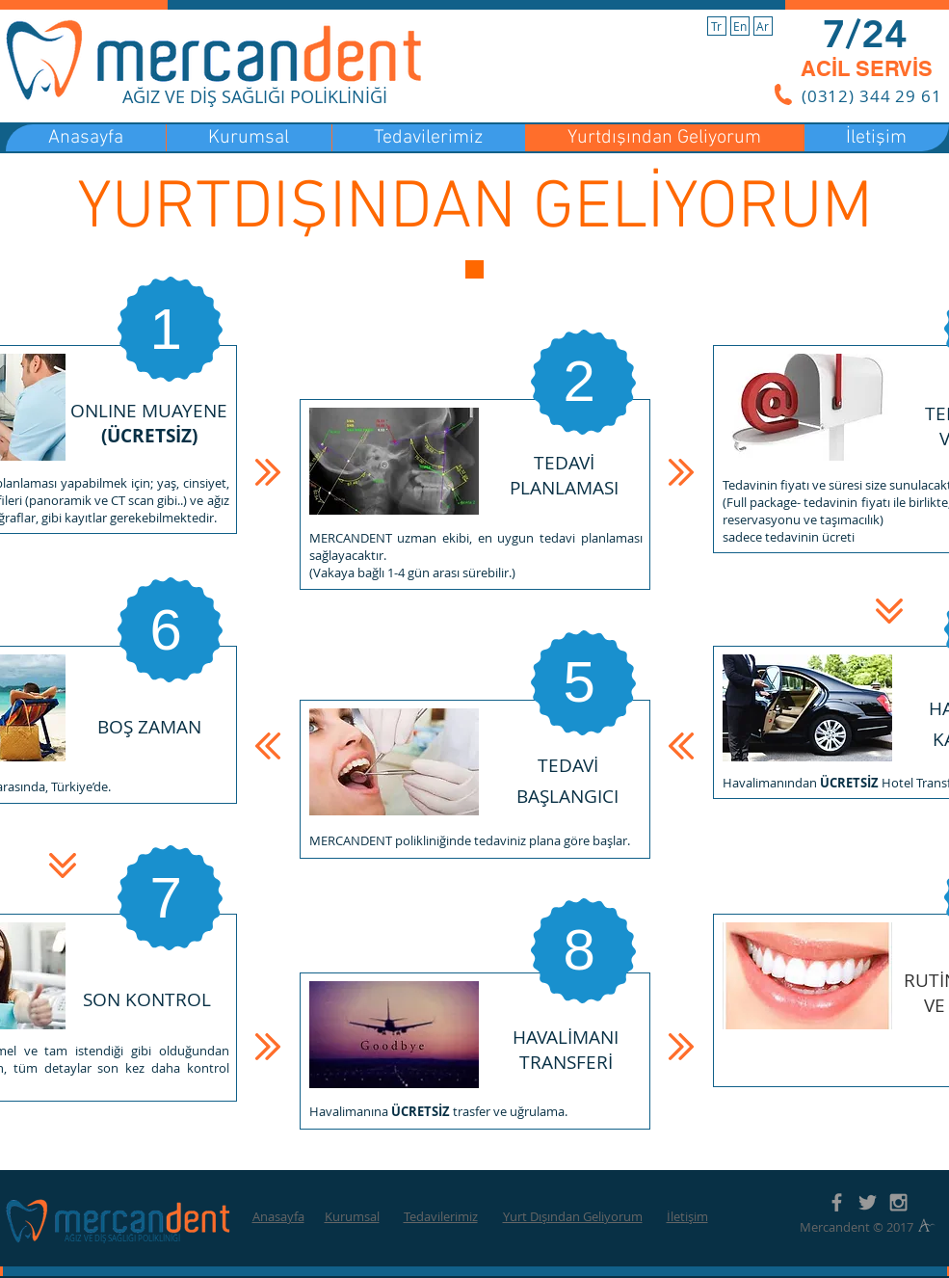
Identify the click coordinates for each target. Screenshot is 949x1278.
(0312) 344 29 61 (872, 96)
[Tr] (716, 26)
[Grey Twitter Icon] (868, 1202)
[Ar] (763, 26)
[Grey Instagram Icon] (898, 1202)
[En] (740, 26)
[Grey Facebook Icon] (837, 1202)
